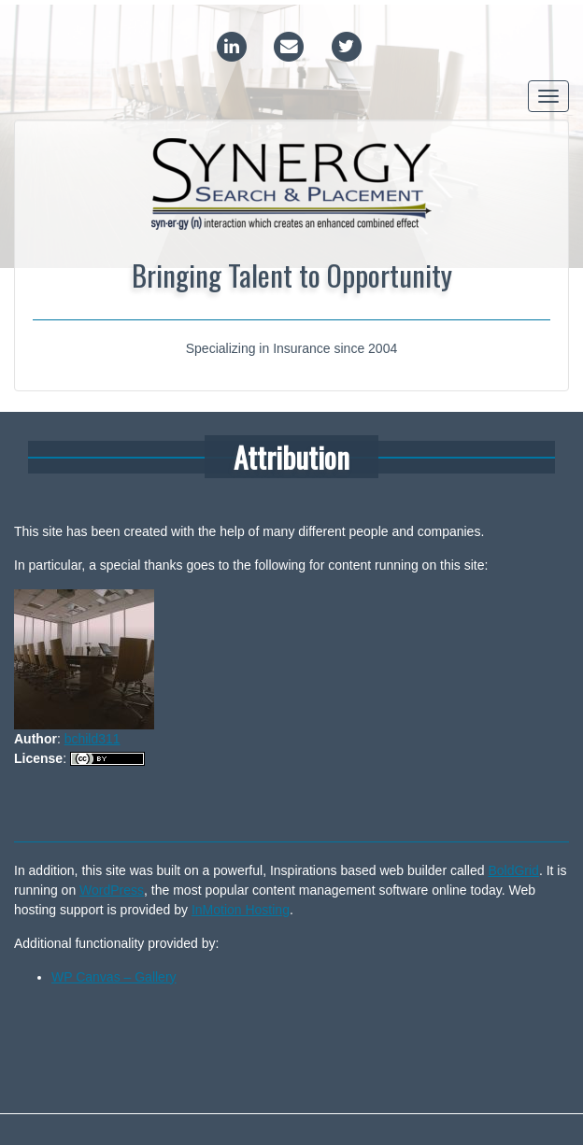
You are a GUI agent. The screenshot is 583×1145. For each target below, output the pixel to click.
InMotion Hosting (241, 909)
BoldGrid (513, 870)
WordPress (111, 890)
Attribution (291, 456)
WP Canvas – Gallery (114, 976)
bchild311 (92, 738)
